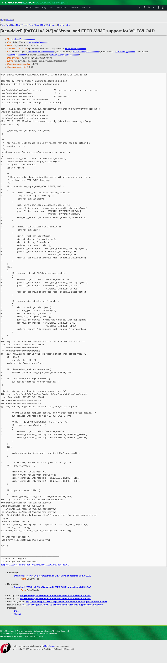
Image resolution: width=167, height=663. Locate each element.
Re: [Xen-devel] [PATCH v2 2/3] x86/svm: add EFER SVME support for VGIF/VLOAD (66, 601)
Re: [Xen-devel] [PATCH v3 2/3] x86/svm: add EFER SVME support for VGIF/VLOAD (62, 605)
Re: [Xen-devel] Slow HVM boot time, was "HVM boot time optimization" (55, 595)
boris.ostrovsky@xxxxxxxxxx (86, 51)
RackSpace (49, 646)
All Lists (9, 19)
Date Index (52, 25)
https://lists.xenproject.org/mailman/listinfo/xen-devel (35, 564)
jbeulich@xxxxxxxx (17, 55)
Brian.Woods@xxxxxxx (75, 48)
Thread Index (64, 25)
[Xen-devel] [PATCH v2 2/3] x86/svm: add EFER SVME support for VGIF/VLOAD (52, 587)
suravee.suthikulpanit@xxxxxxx (64, 55)
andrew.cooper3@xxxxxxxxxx (40, 51)
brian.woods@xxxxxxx (37, 42)
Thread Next (39, 25)
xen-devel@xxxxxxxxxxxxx (23, 39)
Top (2, 19)
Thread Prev (27, 25)
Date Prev (5, 25)
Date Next (15, 25)
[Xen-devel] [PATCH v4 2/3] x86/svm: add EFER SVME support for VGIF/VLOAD (52, 576)
